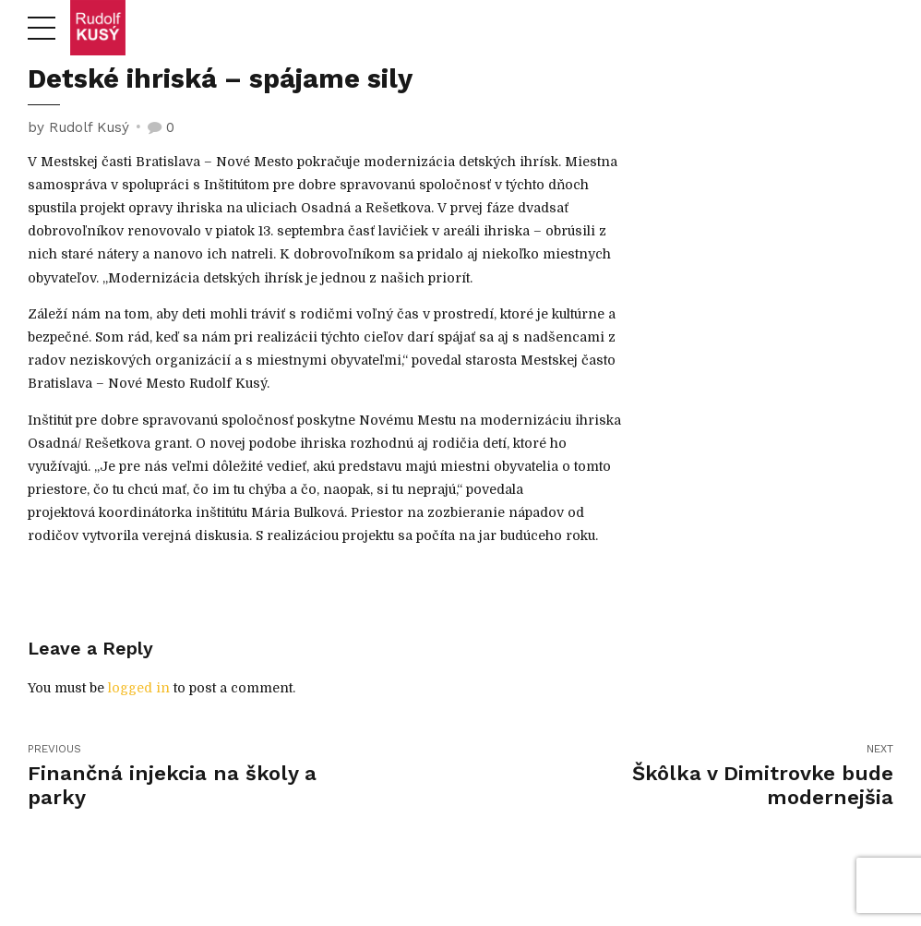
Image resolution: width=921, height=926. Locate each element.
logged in (139, 687)
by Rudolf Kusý (78, 127)
